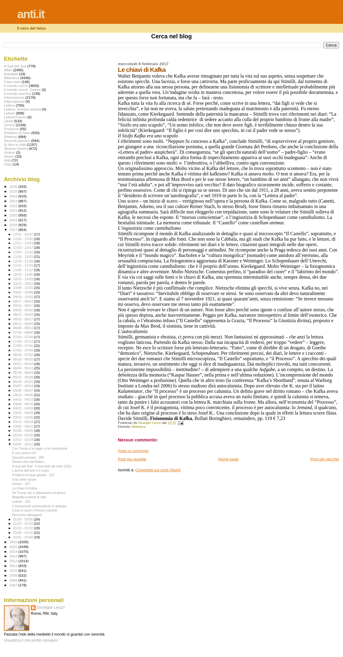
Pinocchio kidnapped (27, 515)
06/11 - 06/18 (23, 364)
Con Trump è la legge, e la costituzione (39, 448)
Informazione (14, 97)
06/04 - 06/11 (23, 368)
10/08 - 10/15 (23, 288)
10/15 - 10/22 (23, 283)
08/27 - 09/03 (23, 314)
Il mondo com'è (16, 86)
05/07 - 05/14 (23, 386)
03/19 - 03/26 (23, 417)
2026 (13, 186)
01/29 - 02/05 (23, 519)
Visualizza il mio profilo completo (31, 640)
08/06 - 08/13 (23, 328)
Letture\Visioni (15, 117)
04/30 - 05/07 (23, 390)
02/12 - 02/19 (23, 439)
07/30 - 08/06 (23, 332)
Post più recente (132, 459)
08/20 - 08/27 (23, 319)
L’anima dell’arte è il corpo (30, 470)
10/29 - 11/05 (23, 274)
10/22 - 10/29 (23, 279)
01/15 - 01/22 (23, 528)
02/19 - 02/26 (23, 435)
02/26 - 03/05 (23, 430)
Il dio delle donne (24, 479)
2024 (13, 196)
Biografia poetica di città (29, 497)
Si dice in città (15, 144)
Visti (7, 160)
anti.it (30, 14)
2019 (13, 220)
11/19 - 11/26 (23, 261)
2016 (13, 542)
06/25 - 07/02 (23, 355)
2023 (13, 201)
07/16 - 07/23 (23, 341)
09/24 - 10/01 (23, 297)
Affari (8, 70)
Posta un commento (133, 451)
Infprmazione (14, 101)
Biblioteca (138, 426)
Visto (8, 164)
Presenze (11, 129)
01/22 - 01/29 (23, 523)
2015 (13, 547)
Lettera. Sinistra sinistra (22, 109)
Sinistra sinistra (16, 148)
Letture (9, 113)
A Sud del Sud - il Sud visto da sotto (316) (41, 466)
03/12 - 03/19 (23, 422)
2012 (13, 561)
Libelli (8, 121)
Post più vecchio (324, 459)
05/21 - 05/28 (23, 377)
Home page (228, 459)
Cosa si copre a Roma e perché (34, 510)
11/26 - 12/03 (23, 256)
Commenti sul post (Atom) (158, 470)
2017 (13, 230)
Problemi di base (17, 133)
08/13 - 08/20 (23, 323)
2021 (13, 210)
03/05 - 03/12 (23, 426)
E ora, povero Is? (24, 453)
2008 (13, 580)
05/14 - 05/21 (23, 381)
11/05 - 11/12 (23, 270)
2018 (13, 225)
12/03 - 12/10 (23, 252)
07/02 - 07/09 (23, 350)
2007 (13, 585)
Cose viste (12, 82)
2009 (13, 575)
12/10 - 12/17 (23, 247)
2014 (13, 551)
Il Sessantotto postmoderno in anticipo (39, 506)
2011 (13, 566)
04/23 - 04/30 (23, 395)
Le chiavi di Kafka (24, 488)
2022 (13, 206)
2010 (13, 570)
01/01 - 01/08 (23, 537)
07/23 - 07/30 (23, 337)
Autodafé (11, 74)
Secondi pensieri (17, 141)
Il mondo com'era (17, 93)
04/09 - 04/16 (23, 404)
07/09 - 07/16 (23, 346)
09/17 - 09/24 (23, 301)
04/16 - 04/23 (23, 399)
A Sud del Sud (15, 66)
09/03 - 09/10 (23, 310)
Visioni (9, 156)
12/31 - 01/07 (23, 234)
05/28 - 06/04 (23, 372)
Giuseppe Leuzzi (51, 607)
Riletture (10, 137)
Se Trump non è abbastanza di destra (38, 493)
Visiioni (9, 152)
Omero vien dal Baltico (28, 461)
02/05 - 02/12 (23, 444)
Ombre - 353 (21, 484)
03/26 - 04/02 (23, 413)
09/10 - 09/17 (23, 305)
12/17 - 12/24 (23, 243)
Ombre (9, 125)
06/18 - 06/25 (23, 359)
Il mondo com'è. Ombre (22, 89)
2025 (13, 191)
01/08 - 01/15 (23, 532)
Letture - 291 (21, 501)
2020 (13, 215)
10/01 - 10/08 (23, 292)
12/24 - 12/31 (23, 239)
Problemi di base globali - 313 (33, 475)
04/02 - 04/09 (23, 408)
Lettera (9, 105)
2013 (13, 556)
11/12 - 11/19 (23, 265)
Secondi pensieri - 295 (28, 457)
